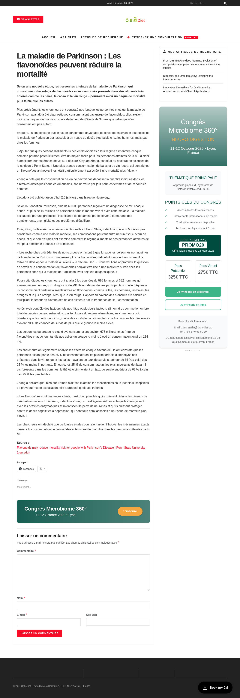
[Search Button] (224, 3)
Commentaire (26, 551)
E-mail (22, 615)
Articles (68, 37)
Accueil (49, 37)
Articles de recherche (101, 37)
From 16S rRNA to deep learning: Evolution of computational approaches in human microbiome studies (191, 64)
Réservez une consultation (162, 37)
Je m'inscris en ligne (193, 304)
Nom (21, 598)
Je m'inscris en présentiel (193, 291)
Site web (91, 614)
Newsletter (28, 19)
